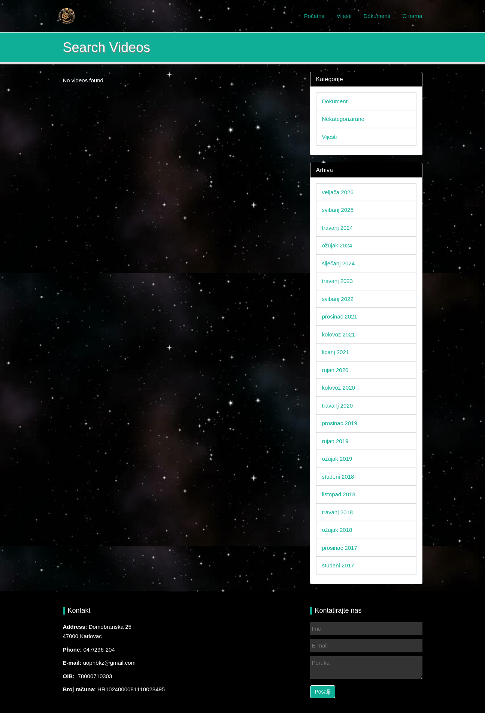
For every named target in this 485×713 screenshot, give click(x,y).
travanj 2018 (337, 512)
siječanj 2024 (338, 263)
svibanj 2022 (338, 299)
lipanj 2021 (335, 352)
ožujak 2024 (337, 245)
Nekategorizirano (343, 119)
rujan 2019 (335, 441)
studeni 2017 (338, 565)
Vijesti (344, 16)
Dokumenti (376, 16)
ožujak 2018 (337, 530)
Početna (314, 16)
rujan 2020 (335, 370)
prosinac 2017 (339, 548)
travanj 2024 (337, 228)
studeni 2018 (338, 476)
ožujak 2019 (337, 458)
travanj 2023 (337, 281)
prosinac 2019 (339, 423)
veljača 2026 (338, 192)
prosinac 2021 (339, 316)
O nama (412, 16)
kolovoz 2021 (338, 334)
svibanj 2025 (338, 210)
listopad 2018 (338, 494)
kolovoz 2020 (338, 387)
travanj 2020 (337, 405)
